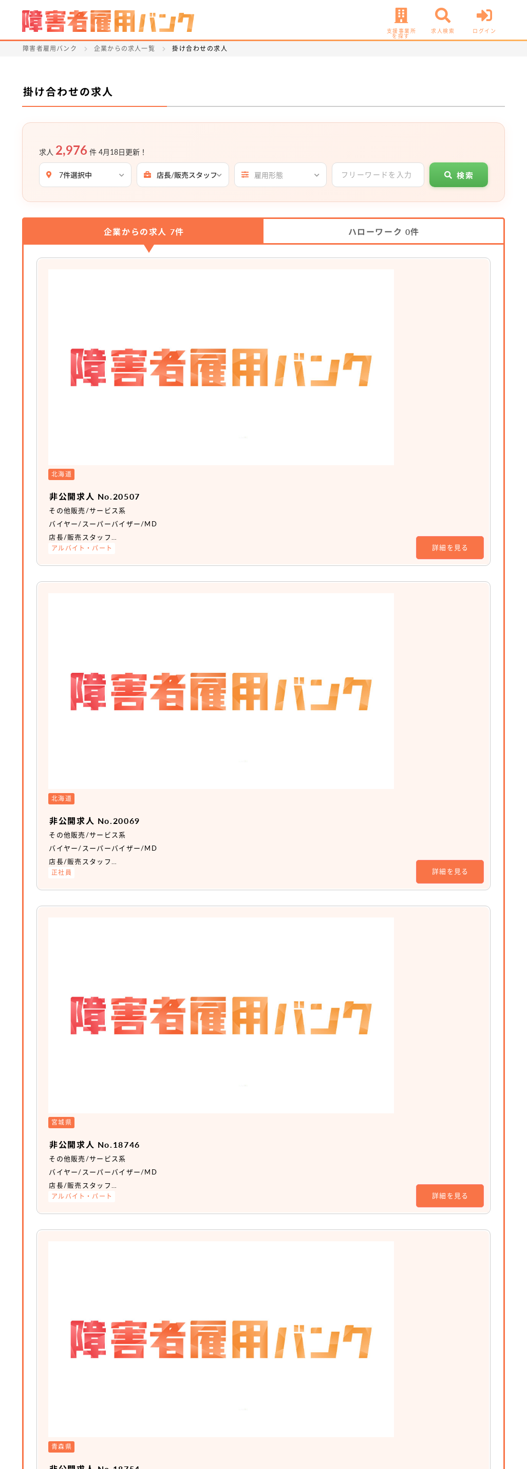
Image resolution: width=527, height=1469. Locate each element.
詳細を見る (450, 348)
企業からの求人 (144, 231)
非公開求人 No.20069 (219, 420)
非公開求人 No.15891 (219, 918)
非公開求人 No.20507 (219, 296)
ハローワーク (384, 231)
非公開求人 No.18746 (219, 545)
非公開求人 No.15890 (219, 793)
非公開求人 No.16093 (219, 1042)
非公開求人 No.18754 (219, 669)
